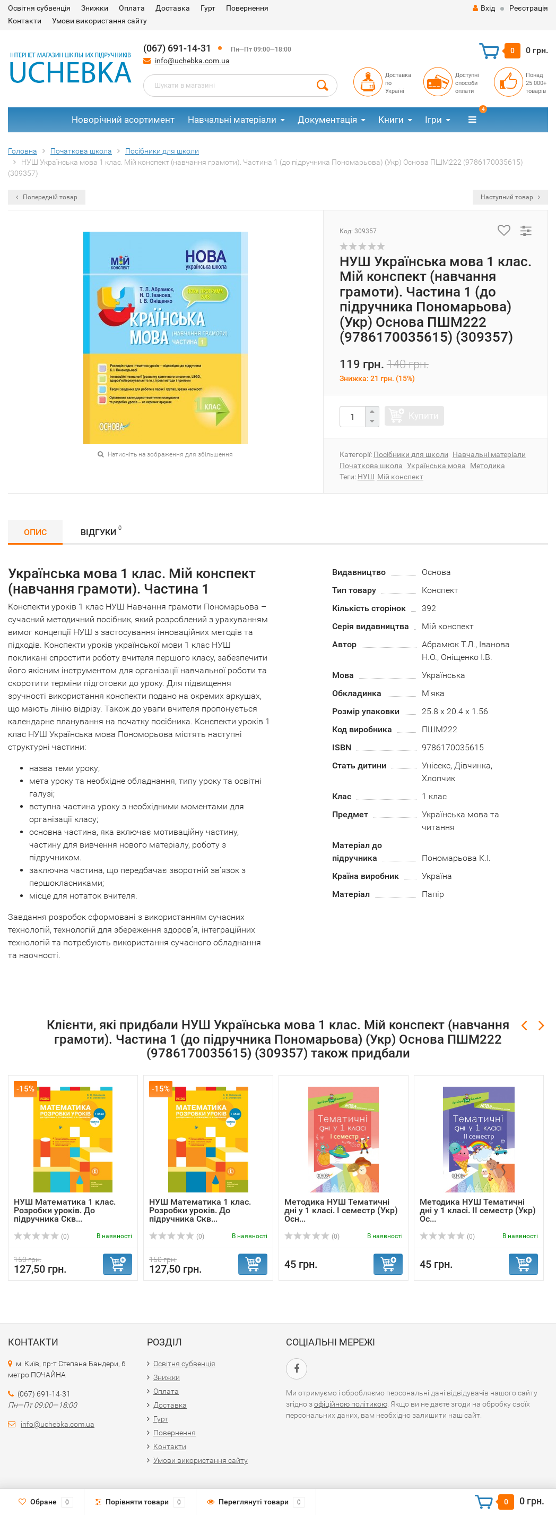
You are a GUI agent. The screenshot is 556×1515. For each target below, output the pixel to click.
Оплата (132, 8)
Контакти (24, 20)
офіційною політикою (350, 1404)
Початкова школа (371, 465)
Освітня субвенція (39, 8)
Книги (391, 119)
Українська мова (436, 465)
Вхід (484, 8)
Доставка (172, 8)
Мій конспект (400, 476)
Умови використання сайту (99, 20)
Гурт (208, 8)
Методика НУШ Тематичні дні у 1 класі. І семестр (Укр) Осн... (341, 1210)
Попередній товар (46, 197)
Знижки (94, 8)
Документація (327, 119)
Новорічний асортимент (123, 119)
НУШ (366, 476)
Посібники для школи (410, 454)
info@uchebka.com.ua (192, 60)
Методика (487, 465)
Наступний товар (510, 197)
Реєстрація (528, 8)
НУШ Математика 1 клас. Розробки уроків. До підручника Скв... (65, 1210)
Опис (35, 532)
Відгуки (101, 530)
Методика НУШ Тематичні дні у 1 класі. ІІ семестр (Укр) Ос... (478, 1210)
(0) (41, 1236)
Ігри (433, 119)
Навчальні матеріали (232, 119)
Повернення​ (247, 8)
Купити (424, 415)
